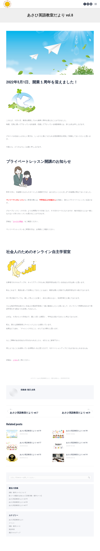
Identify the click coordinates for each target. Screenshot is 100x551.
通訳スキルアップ (14, 532)
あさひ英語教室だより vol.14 (76, 455)
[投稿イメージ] (12, 434)
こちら (15, 360)
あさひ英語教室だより (43, 378)
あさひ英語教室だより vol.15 (30, 455)
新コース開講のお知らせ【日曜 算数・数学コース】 (25, 496)
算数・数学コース (14, 526)
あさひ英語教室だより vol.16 (76, 443)
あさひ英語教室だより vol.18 (76, 431)
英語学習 (12, 529)
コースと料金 (18, 221)
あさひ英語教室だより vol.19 (30, 431)
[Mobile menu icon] (95, 4)
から (55, 378)
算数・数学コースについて (17, 492)
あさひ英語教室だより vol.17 (30, 443)
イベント (12, 523)
